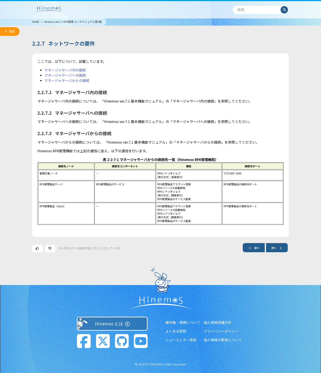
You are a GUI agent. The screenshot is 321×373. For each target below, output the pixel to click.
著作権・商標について (182, 322)
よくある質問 (175, 331)
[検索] (257, 10)
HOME (35, 21)
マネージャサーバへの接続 (65, 75)
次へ (278, 248)
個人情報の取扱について (223, 339)
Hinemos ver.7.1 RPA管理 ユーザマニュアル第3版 (73, 21)
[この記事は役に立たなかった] (50, 248)
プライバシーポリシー (221, 331)
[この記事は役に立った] (37, 248)
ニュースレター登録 (180, 339)
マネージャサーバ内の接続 (65, 70)
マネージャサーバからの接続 (66, 80)
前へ (252, 248)
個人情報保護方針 (217, 322)
